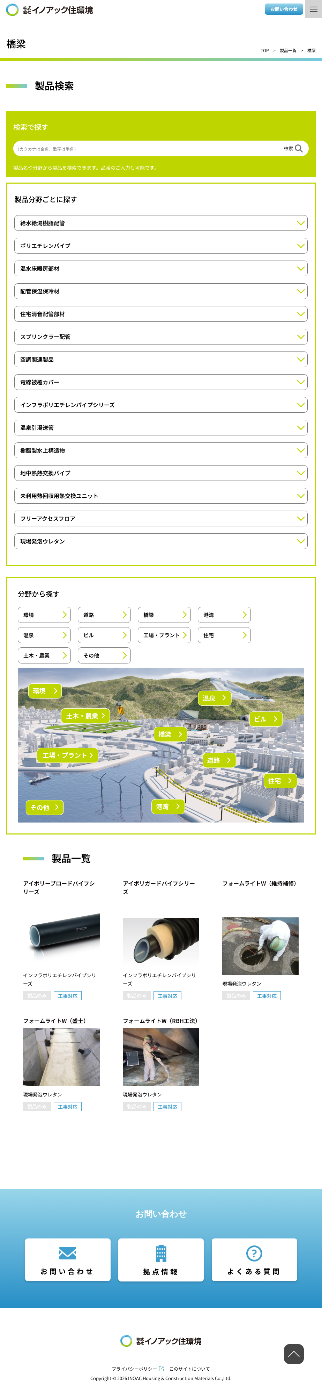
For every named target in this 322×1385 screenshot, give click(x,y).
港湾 (208, 614)
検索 (288, 148)
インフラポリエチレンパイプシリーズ (67, 404)
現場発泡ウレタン (42, 541)
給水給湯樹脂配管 (42, 223)
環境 (28, 614)
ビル (88, 635)
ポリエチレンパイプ (45, 245)
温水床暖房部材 (39, 268)
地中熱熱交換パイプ (45, 473)
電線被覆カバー (39, 382)
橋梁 (148, 614)
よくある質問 (254, 1271)
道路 (88, 614)
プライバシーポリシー (134, 1368)
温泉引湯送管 (37, 427)
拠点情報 (161, 1271)
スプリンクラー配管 (45, 336)
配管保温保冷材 (39, 291)
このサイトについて (189, 1368)
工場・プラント (161, 635)
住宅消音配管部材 (42, 314)
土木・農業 (36, 655)
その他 (91, 655)
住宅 (208, 635)
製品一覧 (288, 50)
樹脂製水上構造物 (42, 450)
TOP (265, 50)
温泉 (28, 635)
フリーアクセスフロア (47, 518)
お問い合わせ (284, 9)
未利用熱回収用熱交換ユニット (59, 495)
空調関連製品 (37, 359)
